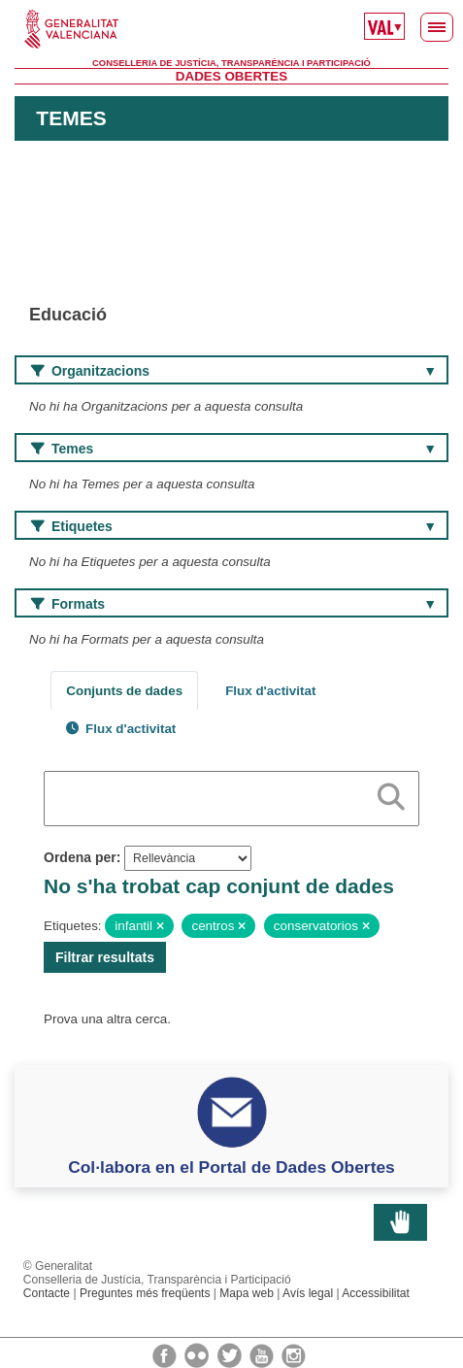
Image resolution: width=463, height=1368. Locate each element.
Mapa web (246, 1293)
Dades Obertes (231, 76)
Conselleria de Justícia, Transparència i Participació (231, 63)
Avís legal (307, 1293)
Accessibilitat (376, 1293)
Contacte (46, 1293)
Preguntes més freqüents (145, 1293)
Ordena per (80, 857)
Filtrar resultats (104, 957)
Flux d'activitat (270, 691)
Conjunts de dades (124, 691)
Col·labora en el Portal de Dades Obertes (231, 1167)
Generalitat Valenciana (231, 29)
